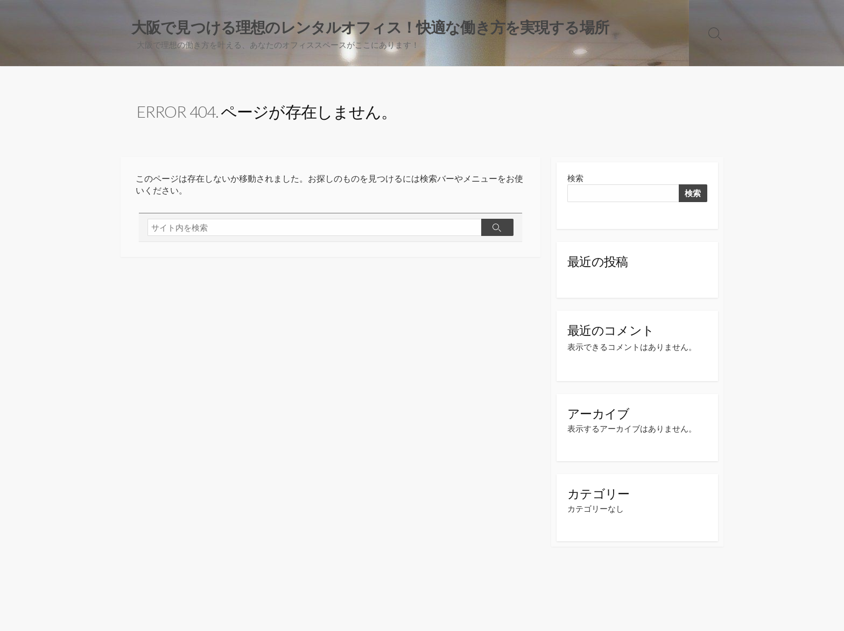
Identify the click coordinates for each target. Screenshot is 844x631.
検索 (575, 179)
